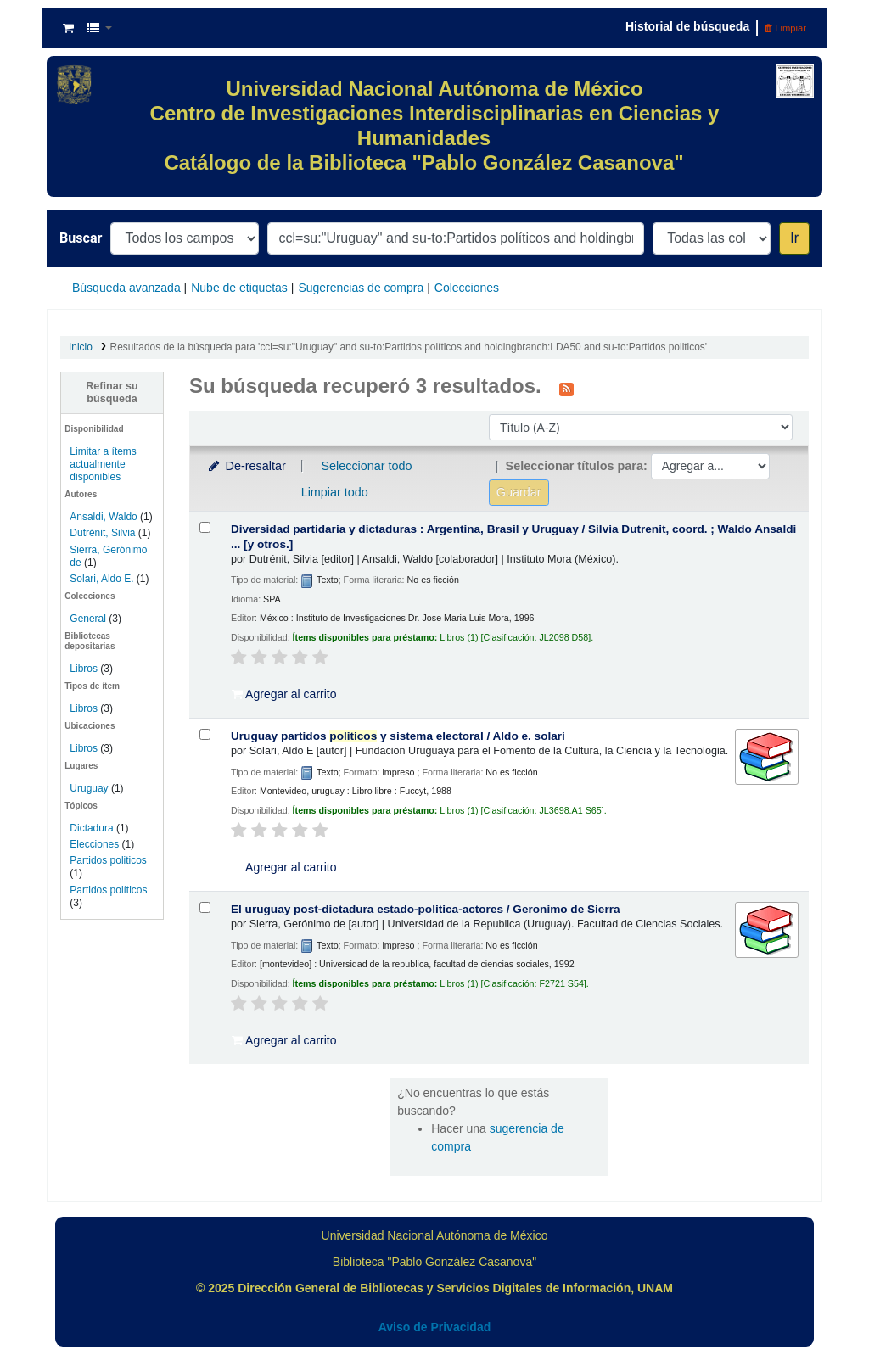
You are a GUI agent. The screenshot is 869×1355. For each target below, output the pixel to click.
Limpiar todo (334, 492)
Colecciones (466, 287)
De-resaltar (246, 466)
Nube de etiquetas (239, 287)
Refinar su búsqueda (112, 392)
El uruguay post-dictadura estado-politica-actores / (425, 909)
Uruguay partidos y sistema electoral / (398, 736)
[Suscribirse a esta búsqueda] (566, 388)
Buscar (80, 238)
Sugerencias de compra (360, 287)
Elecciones (94, 844)
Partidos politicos (108, 860)
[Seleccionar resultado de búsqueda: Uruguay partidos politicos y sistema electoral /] (204, 734)
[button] (68, 28)
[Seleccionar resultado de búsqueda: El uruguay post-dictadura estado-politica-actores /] (204, 907)
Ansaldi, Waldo (103, 517)
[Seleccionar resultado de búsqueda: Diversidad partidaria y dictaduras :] (204, 527)
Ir (794, 238)
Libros (84, 669)
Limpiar (785, 28)
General (89, 618)
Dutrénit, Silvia (102, 533)
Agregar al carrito (284, 694)
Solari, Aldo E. (101, 579)
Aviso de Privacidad (434, 1327)
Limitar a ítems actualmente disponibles (103, 464)
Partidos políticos (108, 890)
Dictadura (91, 828)
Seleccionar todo (366, 466)
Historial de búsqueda (687, 26)
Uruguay (89, 788)
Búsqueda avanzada (126, 287)
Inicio (81, 347)
